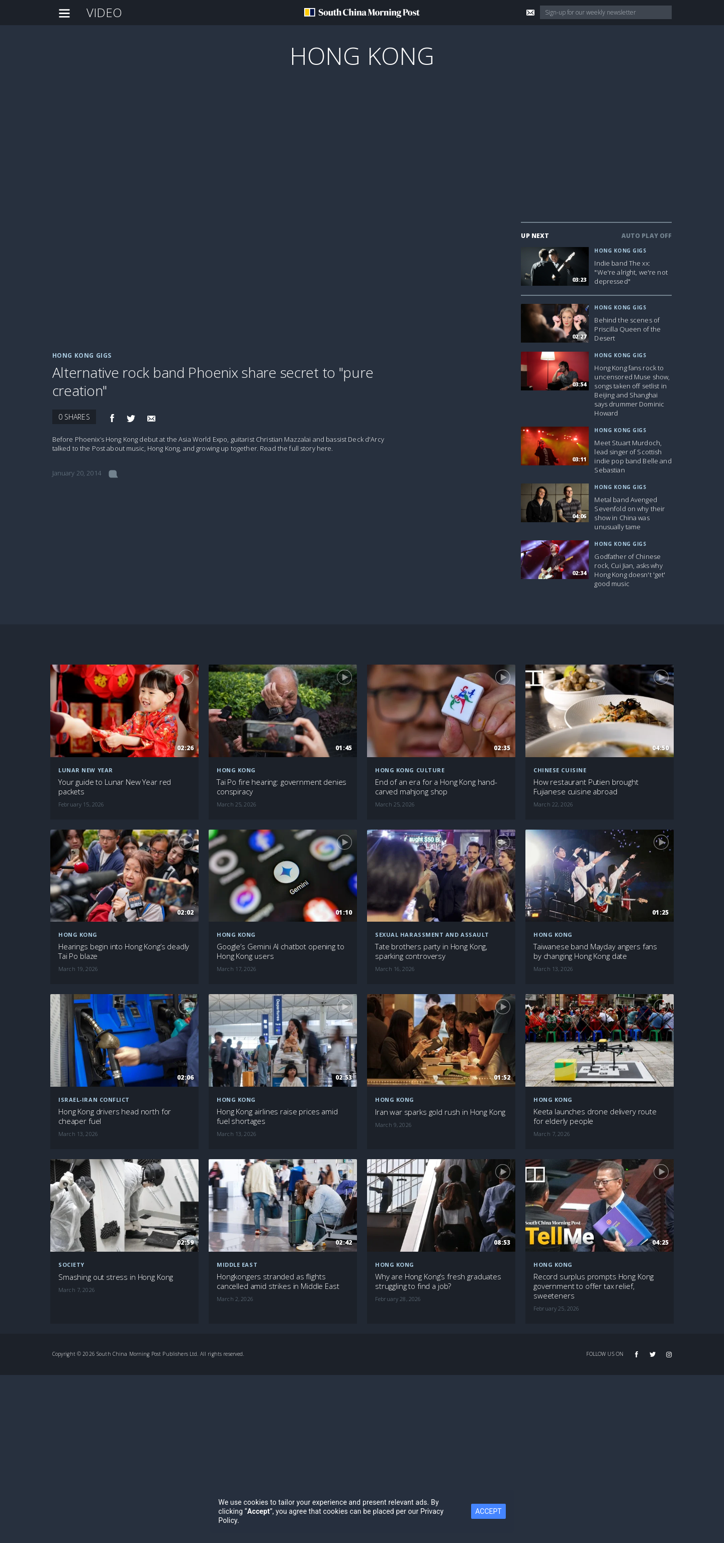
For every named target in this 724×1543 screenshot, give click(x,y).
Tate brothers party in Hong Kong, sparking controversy (431, 951)
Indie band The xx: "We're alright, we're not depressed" (631, 272)
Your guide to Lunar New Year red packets (114, 786)
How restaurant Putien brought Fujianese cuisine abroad (586, 786)
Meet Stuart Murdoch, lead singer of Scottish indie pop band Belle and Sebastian (632, 456)
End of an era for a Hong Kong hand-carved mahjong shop (436, 786)
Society (71, 1264)
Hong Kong (362, 55)
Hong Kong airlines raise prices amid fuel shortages (277, 1116)
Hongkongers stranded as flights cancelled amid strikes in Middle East (278, 1281)
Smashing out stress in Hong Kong (115, 1277)
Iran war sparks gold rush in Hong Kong (440, 1112)
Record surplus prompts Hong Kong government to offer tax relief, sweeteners (593, 1286)
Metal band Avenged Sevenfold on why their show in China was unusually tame (629, 513)
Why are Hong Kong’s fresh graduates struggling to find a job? (438, 1281)
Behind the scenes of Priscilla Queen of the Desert (627, 329)
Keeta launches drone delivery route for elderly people (595, 1116)
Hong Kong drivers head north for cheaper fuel (114, 1116)
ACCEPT (488, 1511)
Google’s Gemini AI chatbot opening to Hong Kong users (280, 951)
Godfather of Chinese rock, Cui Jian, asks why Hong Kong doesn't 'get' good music (629, 570)
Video (104, 12)
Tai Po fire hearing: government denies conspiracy (281, 786)
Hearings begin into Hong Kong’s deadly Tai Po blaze (123, 951)
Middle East (237, 1264)
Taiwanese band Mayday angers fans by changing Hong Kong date (595, 951)
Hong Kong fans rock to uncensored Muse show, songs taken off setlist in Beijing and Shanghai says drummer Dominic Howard (632, 390)
